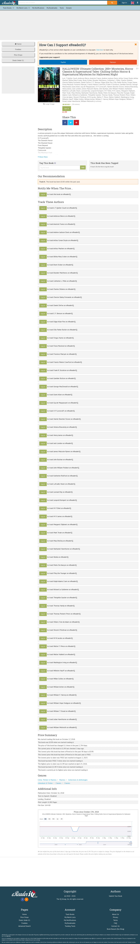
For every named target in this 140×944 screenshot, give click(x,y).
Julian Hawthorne (73, 101)
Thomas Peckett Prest (121, 95)
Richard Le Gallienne (79, 95)
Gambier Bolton (126, 84)
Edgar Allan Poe (107, 82)
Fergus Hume (132, 82)
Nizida (100, 93)
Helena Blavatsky (131, 87)
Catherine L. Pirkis (113, 80)
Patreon (113, 62)
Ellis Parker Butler (120, 82)
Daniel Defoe (86, 82)
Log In (43, 194)
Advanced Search (24, 926)
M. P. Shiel (107, 91)
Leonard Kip (85, 91)
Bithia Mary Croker (75, 80)
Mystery (62, 780)
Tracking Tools (70, 926)
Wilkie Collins (79, 99)
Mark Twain (66, 93)
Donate (69, 8)
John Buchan (103, 89)
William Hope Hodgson (117, 99)
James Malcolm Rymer (90, 89)
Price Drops (18, 55)
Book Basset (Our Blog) (115, 929)
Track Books (9, 8)
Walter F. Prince (102, 97)
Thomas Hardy (107, 95)
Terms (115, 920)
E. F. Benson (96, 82)
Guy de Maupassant (88, 87)
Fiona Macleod (67, 84)
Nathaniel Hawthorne (89, 93)
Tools (62, 8)
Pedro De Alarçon (109, 93)
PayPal (63, 62)
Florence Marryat (80, 84)
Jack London (76, 89)
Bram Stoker (87, 80)
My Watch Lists (23, 8)
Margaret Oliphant (128, 91)
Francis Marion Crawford (96, 84)
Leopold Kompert (97, 91)
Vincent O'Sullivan (80, 97)
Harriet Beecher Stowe (115, 87)
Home (18, 44)
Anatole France (95, 78)
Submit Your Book (115, 896)
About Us (115, 914)
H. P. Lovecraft (101, 87)
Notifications (38, 8)
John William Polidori (116, 89)
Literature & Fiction (45, 783)
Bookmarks (52, 8)
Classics (58, 783)
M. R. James (116, 91)
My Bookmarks (70, 923)
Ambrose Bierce (83, 78)
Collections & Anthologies (78, 780)
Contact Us (115, 926)
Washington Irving (127, 97)
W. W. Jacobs (91, 97)
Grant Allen (76, 87)
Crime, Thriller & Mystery (47, 780)
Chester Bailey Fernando (71, 82)
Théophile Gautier (94, 95)
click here (116, 942)
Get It (66, 109)
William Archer (89, 99)
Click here (99, 50)
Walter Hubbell (114, 97)
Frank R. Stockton (112, 84)
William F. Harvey (101, 99)
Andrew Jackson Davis (110, 78)
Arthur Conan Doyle (126, 78)
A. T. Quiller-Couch (70, 78)
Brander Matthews (99, 80)
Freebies (18, 49)
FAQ (115, 923)
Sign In (123, 3)
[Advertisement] (70, 24)
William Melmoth (87, 101)
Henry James (66, 89)
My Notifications (70, 920)
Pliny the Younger (123, 93)
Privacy (115, 917)
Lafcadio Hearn (74, 91)
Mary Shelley (76, 93)
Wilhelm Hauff (67, 99)
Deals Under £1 (18, 60)
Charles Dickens (126, 80)
